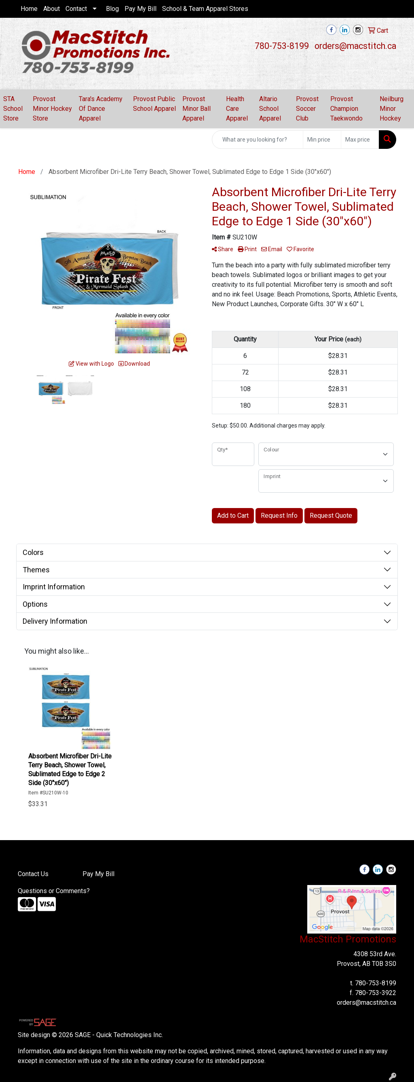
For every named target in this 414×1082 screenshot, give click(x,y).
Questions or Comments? (54, 891)
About (51, 9)
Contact (76, 9)
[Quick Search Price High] (360, 139)
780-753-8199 (282, 46)
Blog (112, 9)
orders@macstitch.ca (355, 46)
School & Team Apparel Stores (205, 9)
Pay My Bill (140, 9)
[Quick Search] (257, 139)
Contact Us (33, 874)
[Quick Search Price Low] (322, 139)
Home (29, 9)
